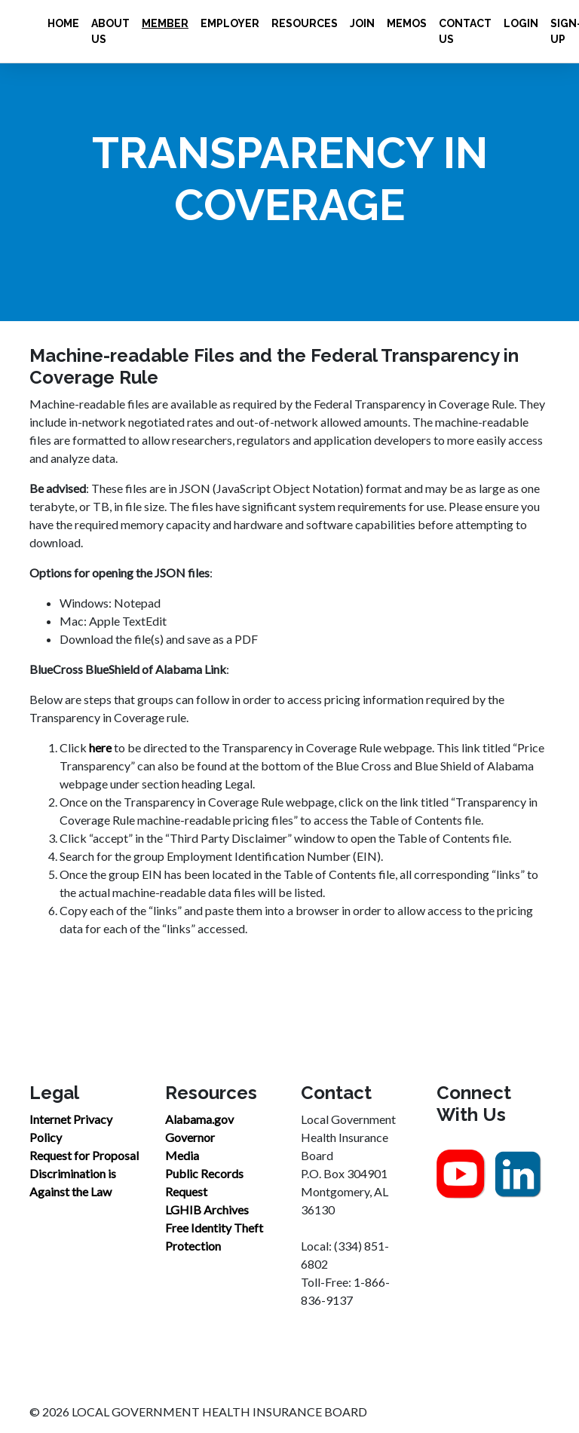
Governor (190, 1137)
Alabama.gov (199, 1119)
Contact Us (465, 31)
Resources (304, 23)
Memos (407, 23)
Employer (230, 23)
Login (521, 23)
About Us (110, 31)
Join (362, 23)
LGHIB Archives (207, 1209)
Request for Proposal (84, 1155)
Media (182, 1155)
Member (165, 23)
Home (63, 23)
